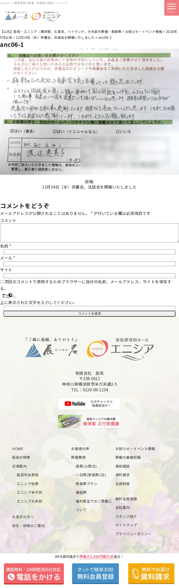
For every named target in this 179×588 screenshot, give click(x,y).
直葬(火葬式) (86, 469)
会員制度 (122, 486)
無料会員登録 (126, 502)
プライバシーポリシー (133, 537)
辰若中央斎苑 (27, 478)
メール (7, 261)
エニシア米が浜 (29, 495)
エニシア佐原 (27, 486)
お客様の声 (80, 451)
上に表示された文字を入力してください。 (38, 306)
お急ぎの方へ (23, 520)
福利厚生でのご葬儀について (94, 509)
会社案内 (122, 510)
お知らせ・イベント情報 (135, 451)
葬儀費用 (78, 460)
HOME (17, 451)
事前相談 (122, 469)
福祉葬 (81, 495)
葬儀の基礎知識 (128, 460)
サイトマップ (126, 528)
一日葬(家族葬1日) (91, 478)
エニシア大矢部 (29, 504)
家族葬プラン (86, 486)
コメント (8, 220)
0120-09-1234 (95, 393)
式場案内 (19, 469)
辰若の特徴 (21, 460)
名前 (5, 249)
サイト (6, 273)
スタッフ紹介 (126, 519)
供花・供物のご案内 (28, 528)
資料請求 (122, 478)
